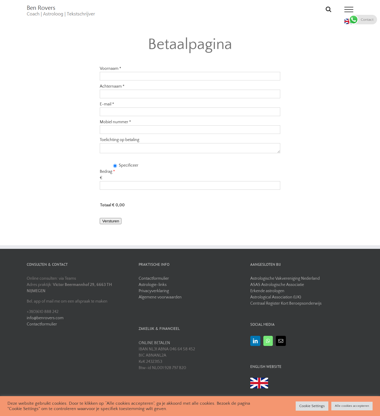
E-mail (107, 104)
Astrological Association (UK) (275, 297)
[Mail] (281, 341)
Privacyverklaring (154, 291)
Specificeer (125, 165)
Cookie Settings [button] (312, 406)
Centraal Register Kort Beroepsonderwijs (286, 303)
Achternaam (112, 86)
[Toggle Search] (328, 9)
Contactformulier (42, 324)
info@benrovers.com (45, 318)
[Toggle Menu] (349, 9)
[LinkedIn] (255, 341)
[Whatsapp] (268, 341)
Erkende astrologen (267, 291)
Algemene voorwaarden (160, 297)
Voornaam (110, 68)
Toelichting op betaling (119, 139)
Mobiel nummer (115, 122)
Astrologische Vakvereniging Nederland (285, 278)
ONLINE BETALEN (154, 343)
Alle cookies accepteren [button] (352, 406)
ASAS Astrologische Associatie (277, 284)
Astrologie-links (153, 284)
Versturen (110, 221)
